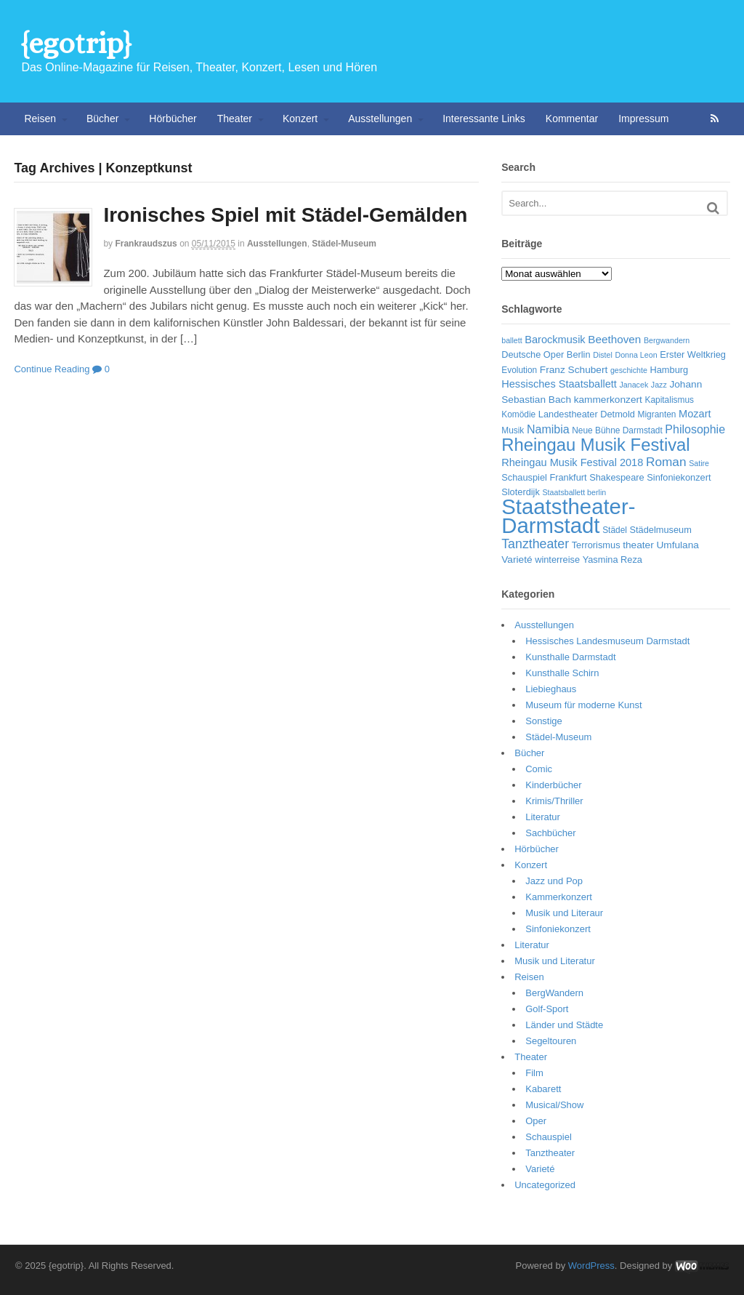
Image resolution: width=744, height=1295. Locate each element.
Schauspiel (548, 1136)
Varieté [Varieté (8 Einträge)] (516, 559)
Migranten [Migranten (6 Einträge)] (657, 414)
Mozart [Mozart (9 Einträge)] (695, 414)
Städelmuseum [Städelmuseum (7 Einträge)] (661, 529)
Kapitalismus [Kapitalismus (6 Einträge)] (669, 400)
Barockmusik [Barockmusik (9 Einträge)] (555, 339)
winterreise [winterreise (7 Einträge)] (557, 559)
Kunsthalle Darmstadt (570, 656)
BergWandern (554, 992)
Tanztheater (550, 1152)
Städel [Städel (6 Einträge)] (614, 530)
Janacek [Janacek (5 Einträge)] (634, 384)
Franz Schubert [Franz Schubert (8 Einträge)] (573, 369)
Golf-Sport (546, 1008)
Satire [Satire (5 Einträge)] (699, 463)
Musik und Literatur (554, 960)
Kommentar (572, 118)
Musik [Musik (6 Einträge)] (512, 430)
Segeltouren (550, 1040)
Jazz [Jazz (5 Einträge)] (659, 384)
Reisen (40, 118)
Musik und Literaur (564, 912)
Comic (538, 768)
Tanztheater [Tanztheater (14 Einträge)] (535, 544)
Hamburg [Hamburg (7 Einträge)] (669, 369)
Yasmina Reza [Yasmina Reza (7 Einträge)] (612, 559)
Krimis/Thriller (554, 800)
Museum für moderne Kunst (583, 704)
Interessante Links (483, 118)
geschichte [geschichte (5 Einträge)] (628, 370)
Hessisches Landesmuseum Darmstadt (607, 641)
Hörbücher (172, 118)
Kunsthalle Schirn (562, 672)
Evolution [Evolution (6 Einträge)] (519, 370)
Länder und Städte (564, 1024)
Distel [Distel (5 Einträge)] (602, 354)
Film (534, 1072)
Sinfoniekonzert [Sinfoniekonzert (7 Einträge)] (679, 477)
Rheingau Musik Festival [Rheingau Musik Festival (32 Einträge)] (595, 444)
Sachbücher (550, 832)
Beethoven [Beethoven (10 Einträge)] (614, 339)
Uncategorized (544, 1184)
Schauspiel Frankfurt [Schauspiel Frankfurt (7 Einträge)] (543, 477)
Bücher (102, 118)
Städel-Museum (344, 243)
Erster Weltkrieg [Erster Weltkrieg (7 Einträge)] (693, 354)
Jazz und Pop (554, 880)
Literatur (542, 816)
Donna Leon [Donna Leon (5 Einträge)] (636, 354)
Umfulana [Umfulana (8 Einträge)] (677, 545)
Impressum (643, 118)
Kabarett (543, 1088)
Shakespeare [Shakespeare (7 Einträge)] (616, 477)
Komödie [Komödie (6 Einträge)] (518, 414)
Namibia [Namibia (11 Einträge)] (548, 429)
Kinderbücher (553, 784)
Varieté (539, 1168)
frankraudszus (146, 243)
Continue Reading (51, 369)
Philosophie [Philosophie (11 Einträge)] (695, 429)
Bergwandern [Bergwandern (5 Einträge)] (667, 340)
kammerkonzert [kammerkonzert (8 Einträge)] (608, 399)
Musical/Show (554, 1104)
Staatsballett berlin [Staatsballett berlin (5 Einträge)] (575, 492)
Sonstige (543, 720)
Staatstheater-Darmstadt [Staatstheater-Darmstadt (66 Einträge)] (568, 515)
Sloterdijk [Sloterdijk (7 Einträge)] (520, 491)
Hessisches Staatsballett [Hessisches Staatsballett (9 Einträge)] (559, 384)
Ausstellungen (380, 118)
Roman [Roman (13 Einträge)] (666, 461)
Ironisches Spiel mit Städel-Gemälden (285, 215)
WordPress (591, 1265)
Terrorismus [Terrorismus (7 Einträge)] (596, 545)
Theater (234, 118)
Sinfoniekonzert (558, 928)
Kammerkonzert (558, 896)
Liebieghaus (550, 688)
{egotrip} (76, 43)
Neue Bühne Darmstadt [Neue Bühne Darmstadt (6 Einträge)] (617, 430)
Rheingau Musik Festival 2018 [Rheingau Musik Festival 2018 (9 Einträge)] (572, 462)
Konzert (300, 118)
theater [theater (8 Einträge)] (638, 545)
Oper (535, 1120)
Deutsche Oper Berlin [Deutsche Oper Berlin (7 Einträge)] (545, 354)
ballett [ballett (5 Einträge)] (511, 340)
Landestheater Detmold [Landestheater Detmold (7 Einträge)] (586, 414)
